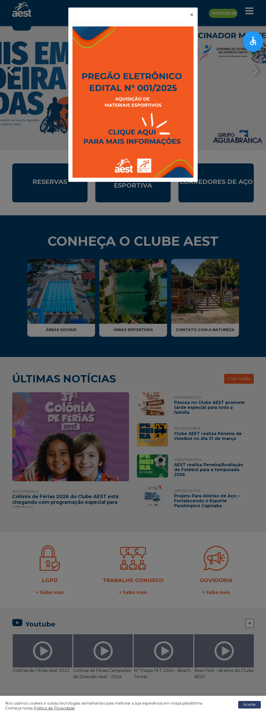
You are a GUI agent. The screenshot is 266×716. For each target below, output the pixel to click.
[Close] (192, 15)
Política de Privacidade (54, 708)
